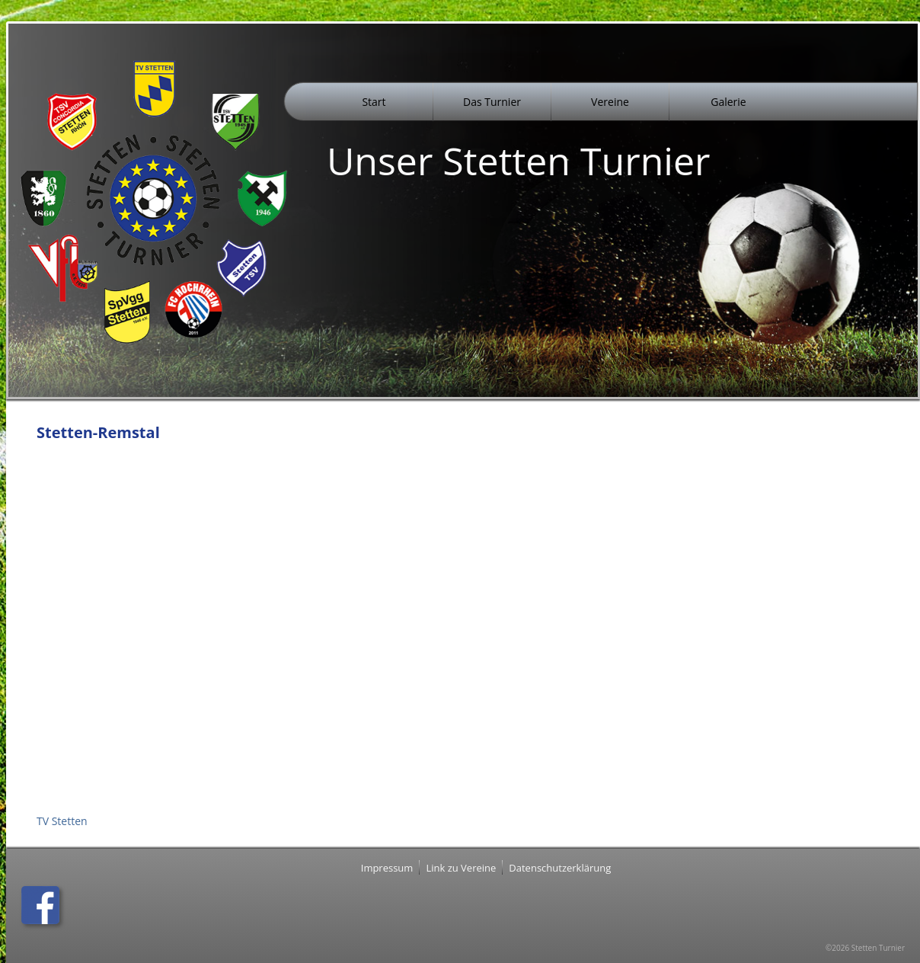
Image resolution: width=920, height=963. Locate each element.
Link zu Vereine (461, 868)
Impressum (387, 868)
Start (373, 101)
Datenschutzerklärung (560, 868)
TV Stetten (62, 821)
